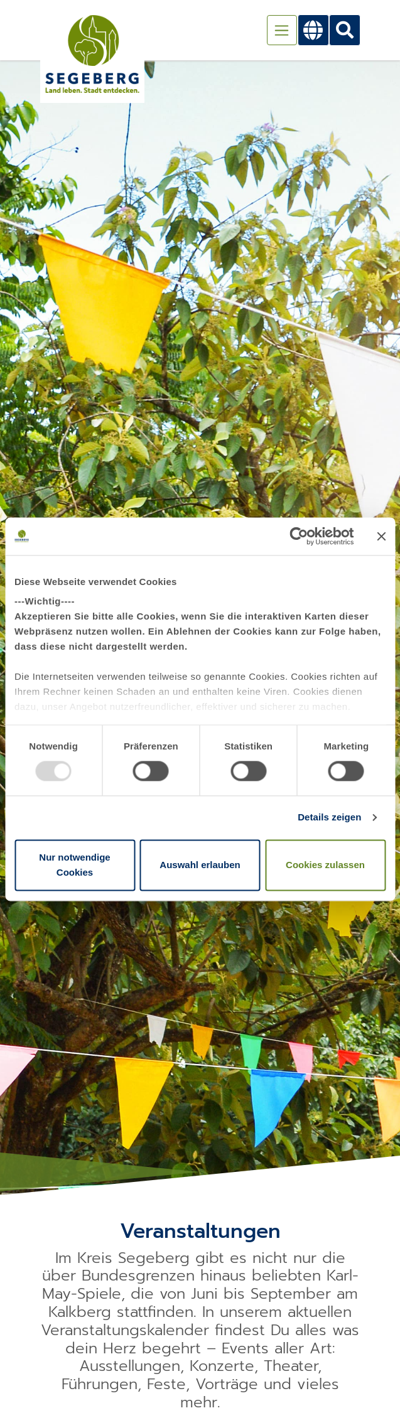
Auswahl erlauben (199, 864)
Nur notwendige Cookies (74, 865)
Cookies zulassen (325, 864)
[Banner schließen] (381, 536)
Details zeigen (329, 817)
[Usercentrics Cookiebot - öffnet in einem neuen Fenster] (299, 536)
